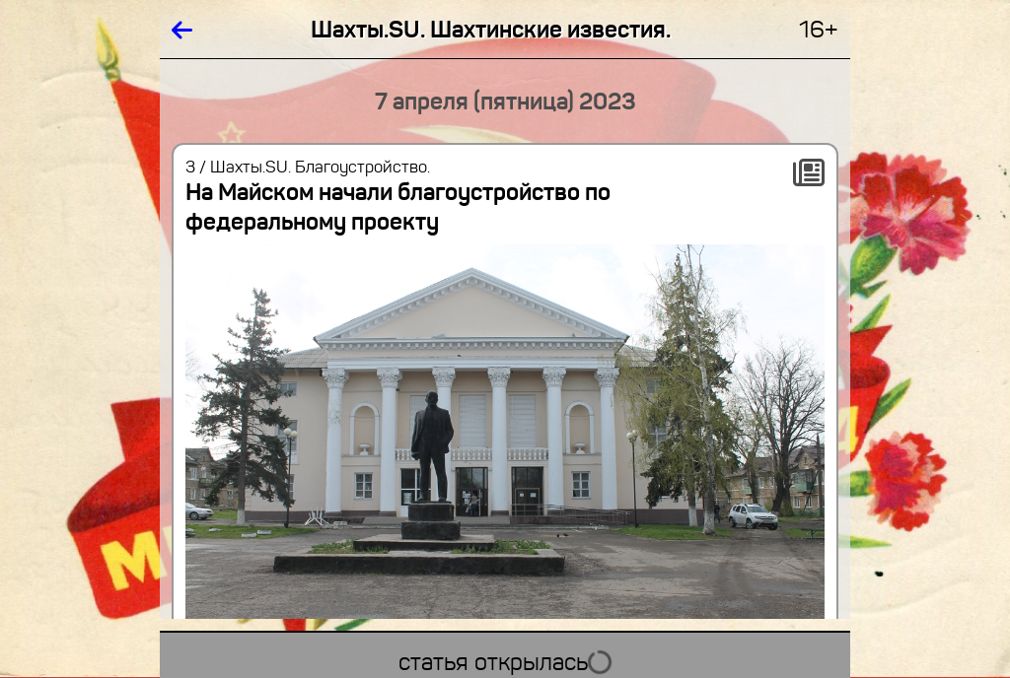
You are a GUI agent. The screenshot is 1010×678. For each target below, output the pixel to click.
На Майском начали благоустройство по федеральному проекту (398, 207)
